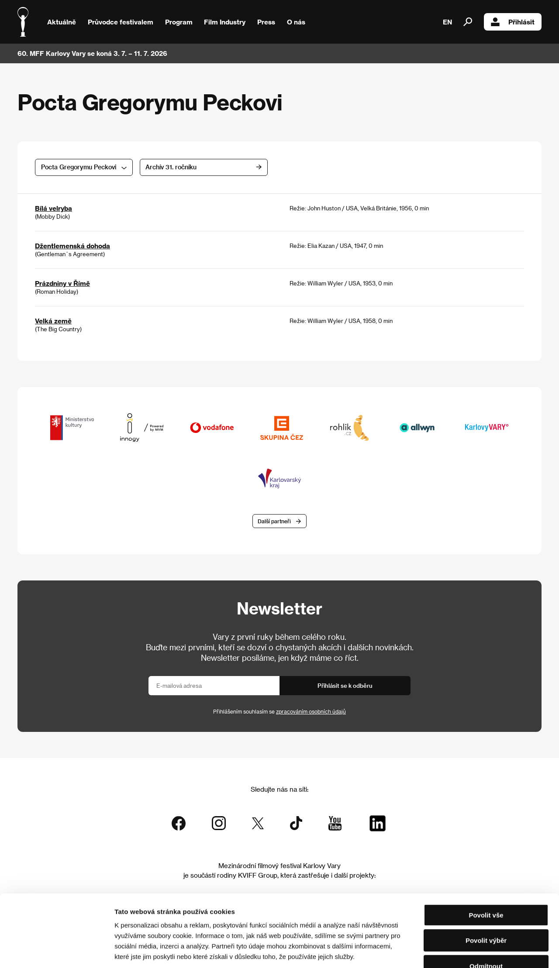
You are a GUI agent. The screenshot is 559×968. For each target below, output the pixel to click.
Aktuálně (61, 22)
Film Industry (224, 22)
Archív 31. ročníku (182, 167)
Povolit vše (486, 861)
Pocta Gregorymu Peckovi (78, 167)
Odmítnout (486, 912)
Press (266, 22)
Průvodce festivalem (120, 22)
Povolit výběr (486, 887)
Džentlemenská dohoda (72, 246)
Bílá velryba (53, 208)
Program (179, 22)
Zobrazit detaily (459, 950)
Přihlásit (513, 21)
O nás (296, 22)
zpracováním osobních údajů (311, 712)
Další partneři (274, 521)
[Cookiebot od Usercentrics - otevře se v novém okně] (56, 951)
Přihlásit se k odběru (345, 686)
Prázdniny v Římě (62, 283)
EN (447, 22)
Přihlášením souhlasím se (279, 712)
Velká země (53, 321)
